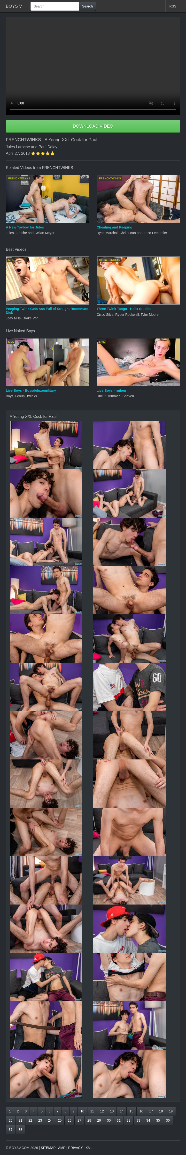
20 (11, 1120)
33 (138, 1120)
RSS (172, 6)
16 (141, 1111)
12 (102, 1111)
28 (89, 1120)
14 (122, 1111)
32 (129, 1120)
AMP (61, 1148)
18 (161, 1111)
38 (21, 1130)
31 (119, 1120)
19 (171, 1111)
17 (151, 1111)
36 (168, 1120)
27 (79, 1120)
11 (92, 1111)
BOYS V (14, 6)
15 (131, 1111)
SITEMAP (48, 1148)
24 (50, 1120)
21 (21, 1120)
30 (109, 1120)
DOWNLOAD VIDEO (93, 126)
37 (11, 1130)
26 (69, 1120)
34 (148, 1120)
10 (82, 1111)
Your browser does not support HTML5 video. (93, 66)
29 (99, 1120)
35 (158, 1120)
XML (89, 1148)
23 (40, 1120)
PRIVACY (75, 1148)
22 (30, 1120)
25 (60, 1120)
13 (112, 1111)
